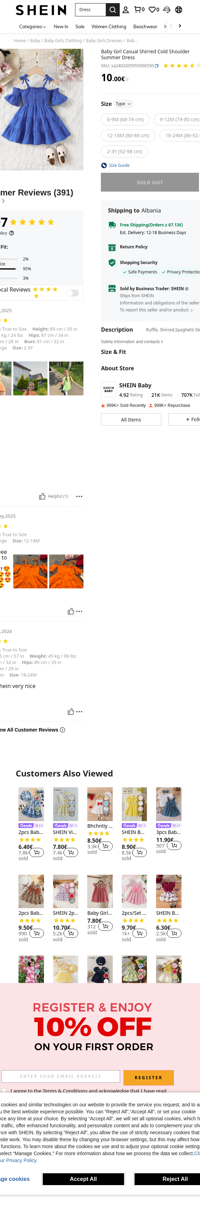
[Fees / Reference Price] (127, 79)
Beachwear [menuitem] (145, 26)
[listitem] (31, 825)
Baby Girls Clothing (63, 40)
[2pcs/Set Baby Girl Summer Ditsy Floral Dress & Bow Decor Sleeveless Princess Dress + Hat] (134, 892)
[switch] (72, 292)
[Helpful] (42, 496)
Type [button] (124, 104)
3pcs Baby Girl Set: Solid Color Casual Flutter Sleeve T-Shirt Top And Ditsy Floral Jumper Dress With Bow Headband (169, 832)
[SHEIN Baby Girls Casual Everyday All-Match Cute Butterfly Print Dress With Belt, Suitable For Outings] (169, 892)
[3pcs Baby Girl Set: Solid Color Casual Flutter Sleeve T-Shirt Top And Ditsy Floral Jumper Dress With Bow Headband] (169, 804)
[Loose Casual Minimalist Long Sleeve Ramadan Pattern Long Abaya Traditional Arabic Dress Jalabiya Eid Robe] (31, 972)
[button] (90, 9)
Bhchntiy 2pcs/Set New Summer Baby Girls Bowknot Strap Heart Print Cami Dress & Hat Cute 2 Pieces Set (100, 826)
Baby (35, 40)
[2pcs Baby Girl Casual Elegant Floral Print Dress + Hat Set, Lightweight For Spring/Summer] (31, 804)
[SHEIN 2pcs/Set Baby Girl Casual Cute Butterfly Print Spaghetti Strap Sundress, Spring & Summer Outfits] (66, 892)
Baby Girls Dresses (104, 40)
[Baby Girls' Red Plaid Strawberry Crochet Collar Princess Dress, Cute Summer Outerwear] (100, 892)
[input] (60, 1076)
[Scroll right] (179, 26)
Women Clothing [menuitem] (108, 26)
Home (20, 40)
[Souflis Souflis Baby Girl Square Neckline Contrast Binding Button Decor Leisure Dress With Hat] (100, 972)
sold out (150, 182)
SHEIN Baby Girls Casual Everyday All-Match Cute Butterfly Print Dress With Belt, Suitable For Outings (169, 913)
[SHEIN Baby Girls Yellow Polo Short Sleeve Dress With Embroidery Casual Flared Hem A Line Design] (134, 804)
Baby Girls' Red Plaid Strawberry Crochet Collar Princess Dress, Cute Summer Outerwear (100, 913)
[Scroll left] (171, 26)
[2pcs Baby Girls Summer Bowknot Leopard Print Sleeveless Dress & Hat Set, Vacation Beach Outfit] (31, 892)
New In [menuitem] (61, 26)
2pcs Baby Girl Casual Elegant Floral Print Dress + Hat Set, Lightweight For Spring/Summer (31, 832)
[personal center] (125, 10)
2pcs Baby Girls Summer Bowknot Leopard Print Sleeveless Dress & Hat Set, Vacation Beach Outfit (31, 913)
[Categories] (33, 26)
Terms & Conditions (65, 1091)
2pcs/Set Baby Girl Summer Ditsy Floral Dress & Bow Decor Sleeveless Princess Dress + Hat (134, 913)
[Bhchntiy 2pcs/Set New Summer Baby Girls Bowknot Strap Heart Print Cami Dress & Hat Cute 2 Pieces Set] (100, 804)
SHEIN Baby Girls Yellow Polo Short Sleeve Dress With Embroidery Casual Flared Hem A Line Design (134, 832)
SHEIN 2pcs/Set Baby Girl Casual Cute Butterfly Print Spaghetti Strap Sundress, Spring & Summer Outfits (66, 913)
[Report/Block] (79, 496)
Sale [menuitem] (79, 26)
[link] (139, 9)
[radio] (125, 119)
